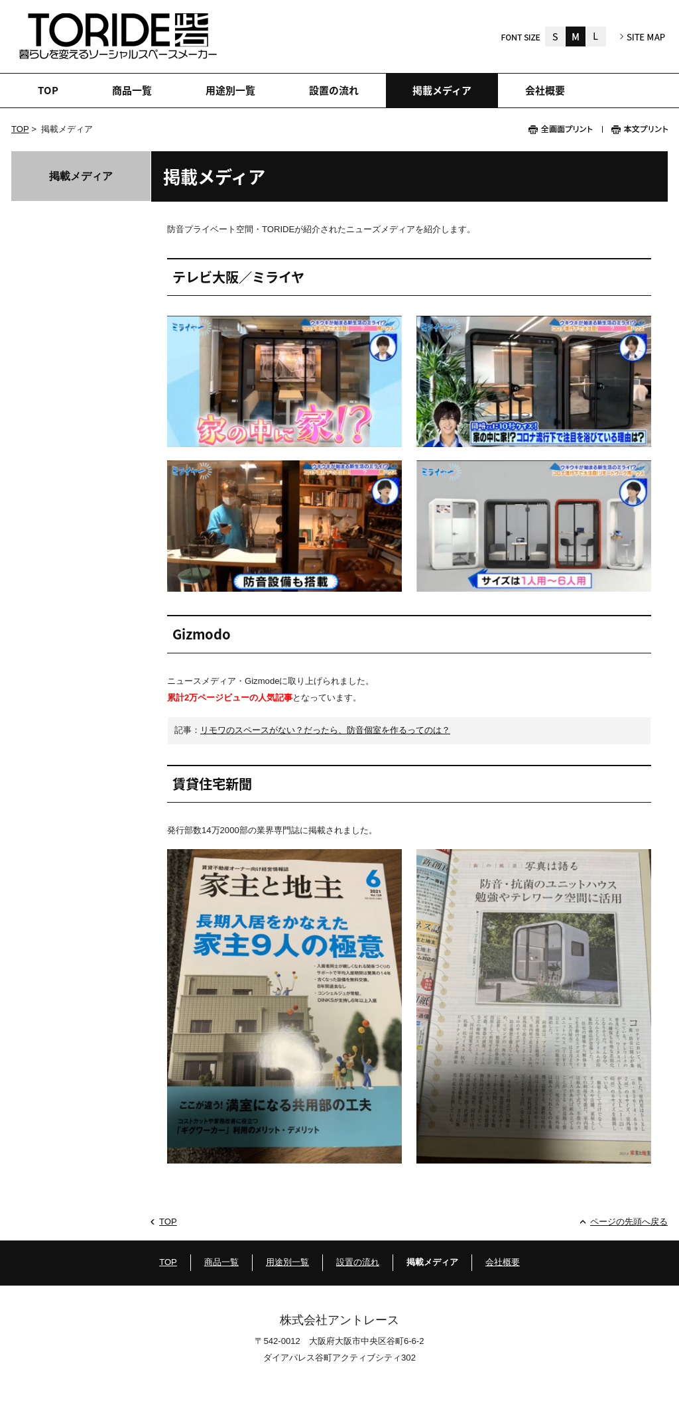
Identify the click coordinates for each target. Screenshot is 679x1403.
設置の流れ (357, 1262)
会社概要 (502, 1262)
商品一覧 (221, 1262)
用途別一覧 (287, 1262)
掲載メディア (81, 176)
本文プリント (635, 129)
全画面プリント (565, 129)
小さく (555, 36)
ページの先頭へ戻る (629, 1222)
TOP (20, 129)
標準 (576, 36)
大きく (596, 36)
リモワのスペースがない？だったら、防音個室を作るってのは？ (325, 730)
